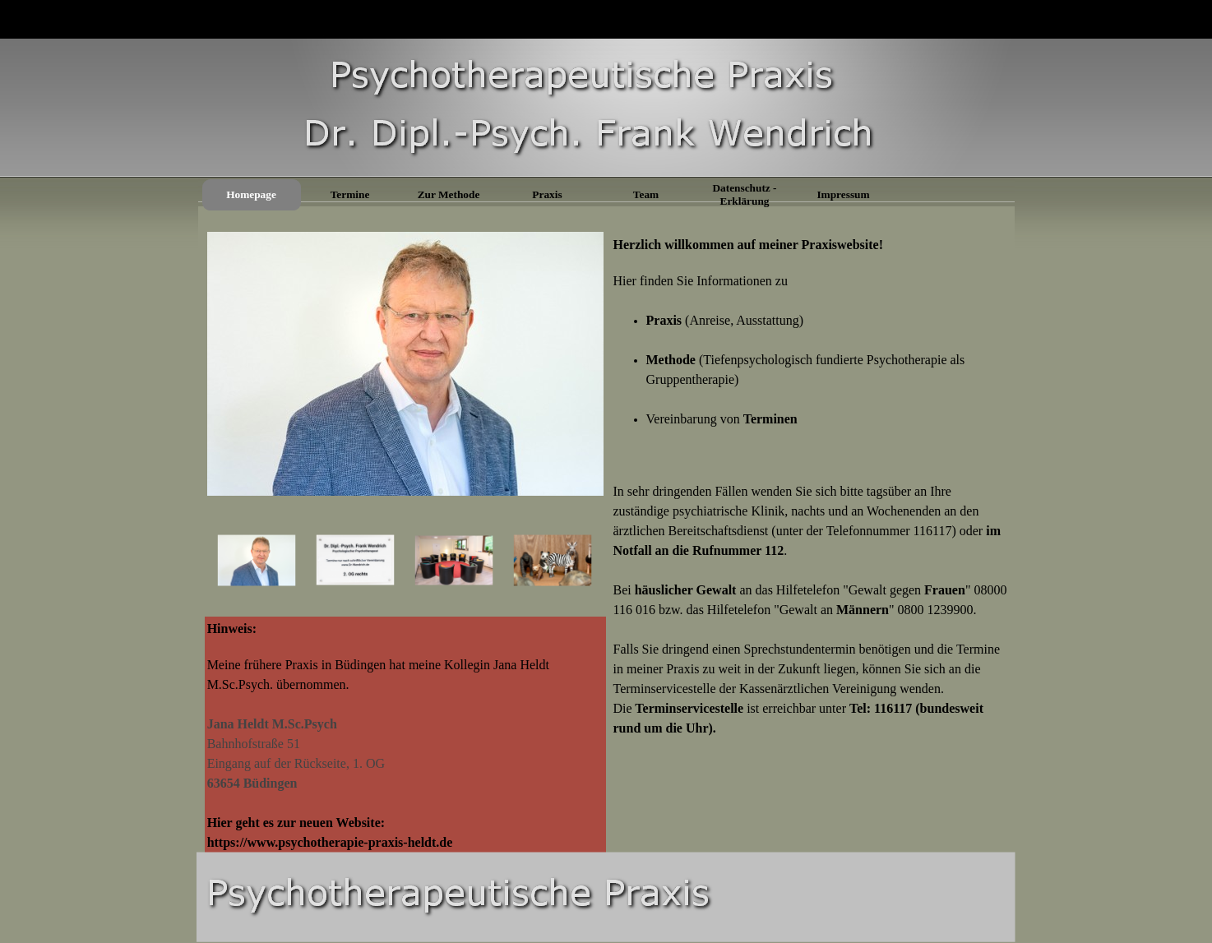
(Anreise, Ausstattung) (725, 320)
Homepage (251, 194)
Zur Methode (449, 194)
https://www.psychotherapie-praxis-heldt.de (330, 842)
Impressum (842, 194)
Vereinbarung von (722, 419)
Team (646, 194)
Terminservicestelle (691, 708)
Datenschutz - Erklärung (744, 194)
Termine (350, 194)
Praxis (547, 194)
